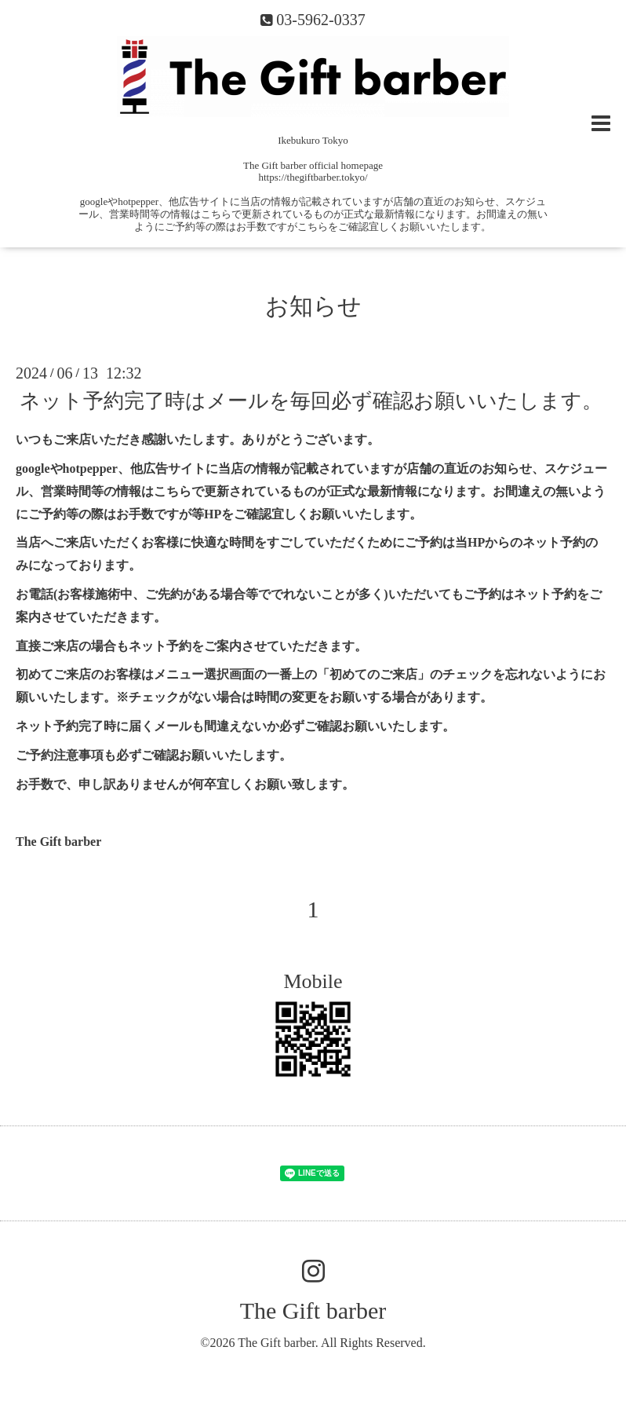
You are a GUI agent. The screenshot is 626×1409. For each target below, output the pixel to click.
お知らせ (313, 306)
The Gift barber (313, 1310)
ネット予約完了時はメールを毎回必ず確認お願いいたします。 (311, 401)
